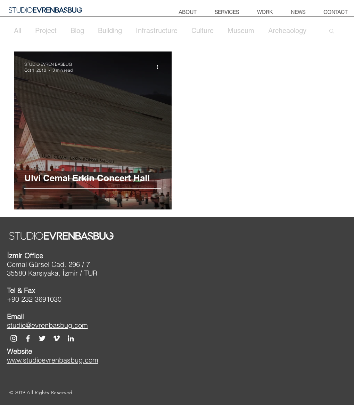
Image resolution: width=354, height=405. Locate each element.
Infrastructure (157, 30)
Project (46, 30)
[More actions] (160, 67)
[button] (331, 31)
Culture (202, 30)
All (17, 30)
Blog (77, 30)
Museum (241, 30)
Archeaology (287, 30)
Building (110, 30)
